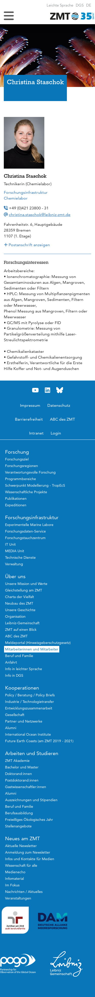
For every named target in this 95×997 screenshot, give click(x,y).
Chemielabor (16, 198)
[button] (88, 5)
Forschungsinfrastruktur (26, 192)
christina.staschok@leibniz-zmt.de (39, 214)
